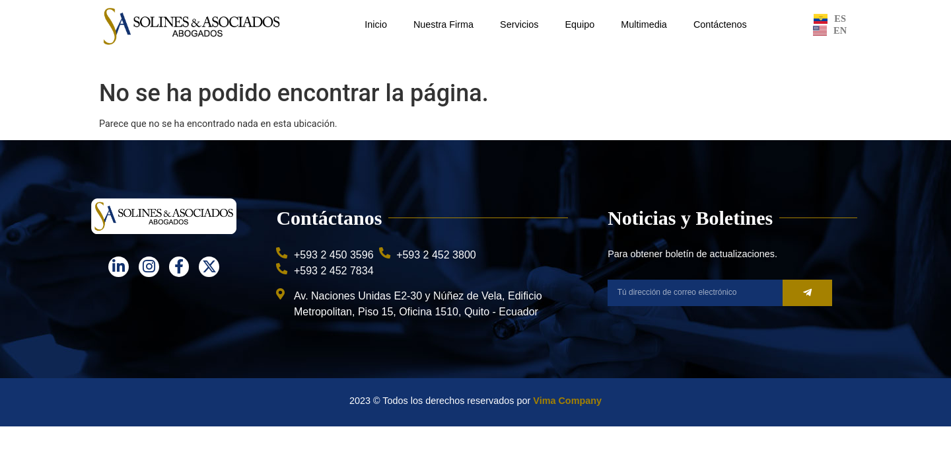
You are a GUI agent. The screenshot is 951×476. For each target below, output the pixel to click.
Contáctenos (720, 24)
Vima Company (567, 400)
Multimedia (644, 24)
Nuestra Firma (443, 24)
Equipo (579, 24)
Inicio (376, 24)
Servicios (519, 24)
